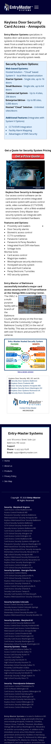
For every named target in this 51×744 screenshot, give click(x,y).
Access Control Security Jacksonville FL (19, 586)
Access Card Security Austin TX (16, 654)
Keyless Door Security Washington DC (19, 562)
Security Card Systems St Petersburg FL (20, 594)
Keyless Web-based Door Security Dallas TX (22, 670)
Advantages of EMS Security (23, 133)
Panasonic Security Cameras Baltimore (20, 515)
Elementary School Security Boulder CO (20, 612)
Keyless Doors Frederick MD (22, 383)
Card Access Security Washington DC (19, 641)
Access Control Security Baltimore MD (19, 623)
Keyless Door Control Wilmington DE (19, 702)
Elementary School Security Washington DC (22, 644)
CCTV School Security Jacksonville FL (19, 575)
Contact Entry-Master (28, 408)
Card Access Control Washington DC (19, 636)
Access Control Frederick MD (15, 512)
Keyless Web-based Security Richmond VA (21, 557)
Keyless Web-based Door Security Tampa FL (22, 581)
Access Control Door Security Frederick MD (21, 625)
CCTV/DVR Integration (20, 126)
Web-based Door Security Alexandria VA (20, 546)
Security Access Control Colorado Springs (21, 607)
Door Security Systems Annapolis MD (26, 386)
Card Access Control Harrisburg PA (18, 694)
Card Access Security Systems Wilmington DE (22, 691)
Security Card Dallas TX (13, 657)
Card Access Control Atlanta (15, 573)
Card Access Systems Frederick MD (18, 531)
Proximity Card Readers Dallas (16, 667)
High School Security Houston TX (17, 662)
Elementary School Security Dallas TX (19, 665)
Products (8, 471)
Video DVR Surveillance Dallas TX (17, 649)
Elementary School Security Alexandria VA (21, 552)
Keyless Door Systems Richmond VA (25, 391)
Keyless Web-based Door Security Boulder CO (23, 615)
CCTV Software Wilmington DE (16, 688)
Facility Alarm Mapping (20, 130)
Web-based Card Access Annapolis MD (20, 631)
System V (10, 75)
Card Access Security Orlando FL (17, 583)
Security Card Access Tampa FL (17, 591)
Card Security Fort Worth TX (15, 660)
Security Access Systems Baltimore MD (20, 528)
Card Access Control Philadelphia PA (19, 686)
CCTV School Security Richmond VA (18, 567)
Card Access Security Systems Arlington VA (21, 541)
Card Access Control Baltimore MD (18, 509)
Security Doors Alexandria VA (22, 393)
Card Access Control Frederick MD (18, 633)
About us (8, 466)
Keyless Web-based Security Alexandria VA (22, 560)
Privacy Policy (10, 476)
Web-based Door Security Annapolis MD (20, 517)
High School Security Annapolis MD (18, 554)
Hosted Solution (14, 72)
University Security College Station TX (19, 675)
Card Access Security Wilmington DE (18, 704)
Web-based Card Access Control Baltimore (21, 628)
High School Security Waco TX (16, 678)
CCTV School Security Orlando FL (17, 578)
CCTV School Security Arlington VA (18, 533)
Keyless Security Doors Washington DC (26, 388)
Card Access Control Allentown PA (18, 707)
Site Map (8, 481)
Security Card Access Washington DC (19, 639)
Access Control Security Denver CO (18, 604)
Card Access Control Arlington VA (17, 536)
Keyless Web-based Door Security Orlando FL (23, 596)
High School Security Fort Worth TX (18, 673)
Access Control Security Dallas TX (17, 652)
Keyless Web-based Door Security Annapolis (22, 549)
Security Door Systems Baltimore (24, 381)
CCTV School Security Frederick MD (18, 525)
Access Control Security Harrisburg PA (19, 699)
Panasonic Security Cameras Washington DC (22, 544)
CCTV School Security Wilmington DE (19, 696)
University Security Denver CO (16, 609)
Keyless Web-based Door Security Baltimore (22, 520)
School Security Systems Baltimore (18, 523)
